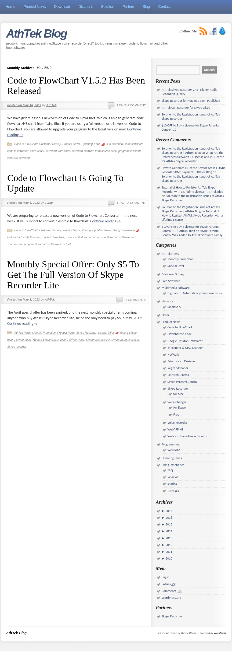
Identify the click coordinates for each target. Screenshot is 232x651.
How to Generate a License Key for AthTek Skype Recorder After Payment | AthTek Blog (193, 170)
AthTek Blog (36, 33)
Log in (166, 577)
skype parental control (125, 339)
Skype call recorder (98, 339)
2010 (168, 558)
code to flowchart (18, 151)
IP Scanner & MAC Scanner (185, 348)
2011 (168, 552)
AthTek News (22, 332)
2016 (168, 518)
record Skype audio (19, 339)
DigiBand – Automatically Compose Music (195, 293)
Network (167, 301)
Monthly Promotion (44, 332)
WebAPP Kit (175, 429)
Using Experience (124, 230)
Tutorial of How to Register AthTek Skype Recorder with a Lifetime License (192, 215)
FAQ (170, 470)
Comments (171, 591)
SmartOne (163, 633)
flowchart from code (58, 151)
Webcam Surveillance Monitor (187, 436)
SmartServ (174, 307)
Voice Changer (176, 402)
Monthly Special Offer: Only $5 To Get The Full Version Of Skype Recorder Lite (73, 274)
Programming (171, 444)
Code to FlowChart (26, 144)
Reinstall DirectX (178, 375)
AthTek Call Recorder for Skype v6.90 (186, 108)
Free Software (171, 281)
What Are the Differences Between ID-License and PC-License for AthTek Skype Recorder (193, 157)
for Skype (179, 408)
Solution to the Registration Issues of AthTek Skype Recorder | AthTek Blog (191, 151)
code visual (37, 151)
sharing (86, 230)
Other (165, 315)
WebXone (173, 450)
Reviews (172, 477)
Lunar (49, 202)
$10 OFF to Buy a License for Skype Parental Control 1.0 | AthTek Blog (190, 229)
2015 (168, 524)
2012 (168, 545)
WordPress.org (171, 598)
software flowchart (18, 158)
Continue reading (105, 221)
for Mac (178, 394)
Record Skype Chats (46, 339)
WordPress (220, 633)
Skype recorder (16, 346)
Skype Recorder (86, 332)
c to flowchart (114, 144)
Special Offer (106, 332)
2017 (168, 511)
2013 (168, 538)
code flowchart (134, 144)
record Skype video (72, 339)
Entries (169, 584)
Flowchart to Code (179, 334)
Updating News (90, 144)
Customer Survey (50, 144)
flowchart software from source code (94, 151)
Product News (71, 144)
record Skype (128, 332)
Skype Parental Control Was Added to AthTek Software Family (192, 233)
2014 (168, 531)
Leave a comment (131, 105)
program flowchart (129, 151)
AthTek (51, 105)
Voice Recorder (177, 423)
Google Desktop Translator (185, 341)
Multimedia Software (176, 288)
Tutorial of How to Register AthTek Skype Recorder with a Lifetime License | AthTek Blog (192, 190)
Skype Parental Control (182, 382)
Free (176, 414)
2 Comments (135, 299)
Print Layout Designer (181, 361)
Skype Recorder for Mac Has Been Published (191, 101)
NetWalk (173, 355)
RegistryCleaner (177, 368)
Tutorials (173, 491)
